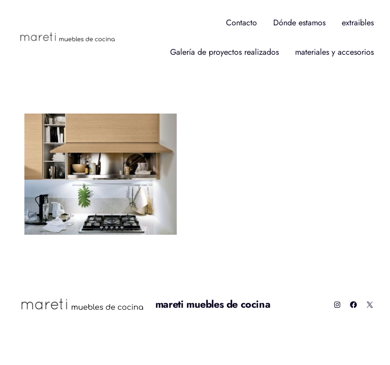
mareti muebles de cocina (212, 304)
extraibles (358, 22)
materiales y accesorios (334, 52)
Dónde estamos (299, 22)
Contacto (241, 22)
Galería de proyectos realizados (224, 52)
